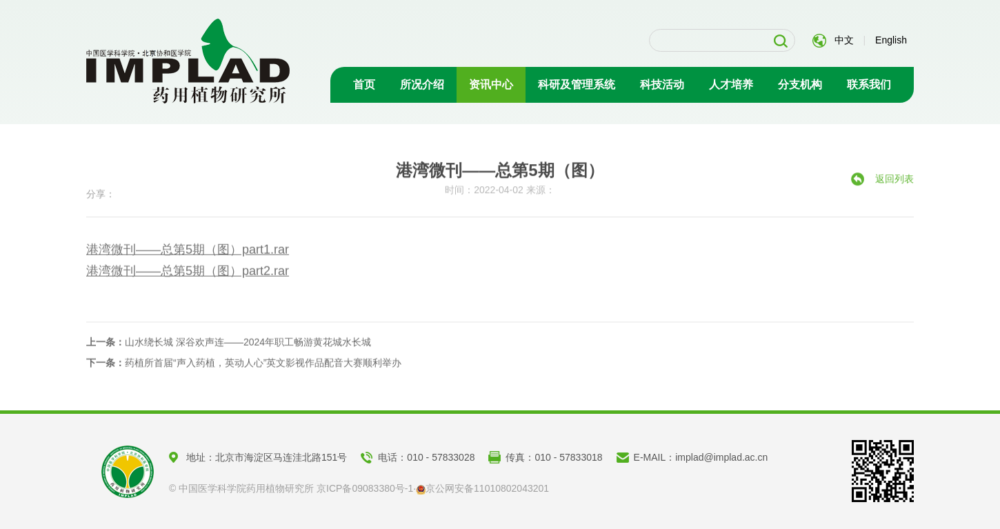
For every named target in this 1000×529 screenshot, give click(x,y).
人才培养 (731, 84)
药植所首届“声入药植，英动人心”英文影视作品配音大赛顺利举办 (243, 365)
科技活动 (662, 84)
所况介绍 (422, 84)
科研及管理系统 (576, 84)
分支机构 (800, 84)
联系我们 (869, 84)
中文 (844, 40)
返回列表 (894, 182)
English (891, 40)
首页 (364, 84)
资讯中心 (491, 84)
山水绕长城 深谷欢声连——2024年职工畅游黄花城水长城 (228, 344)
